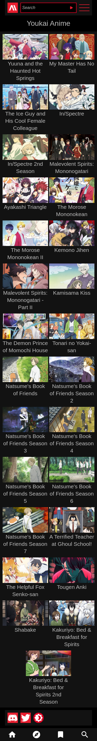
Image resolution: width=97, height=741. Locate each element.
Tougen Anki (71, 587)
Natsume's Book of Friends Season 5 (25, 493)
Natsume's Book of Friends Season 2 (72, 393)
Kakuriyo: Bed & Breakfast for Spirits (71, 637)
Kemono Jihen (71, 250)
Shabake (25, 630)
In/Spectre (71, 114)
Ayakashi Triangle (25, 207)
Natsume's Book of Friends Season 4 (72, 443)
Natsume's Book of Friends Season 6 (72, 493)
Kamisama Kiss (72, 293)
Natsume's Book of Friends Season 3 (25, 443)
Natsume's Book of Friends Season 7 (25, 544)
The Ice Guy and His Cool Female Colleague (25, 121)
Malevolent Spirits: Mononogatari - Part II (25, 300)
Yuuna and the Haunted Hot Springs (25, 71)
